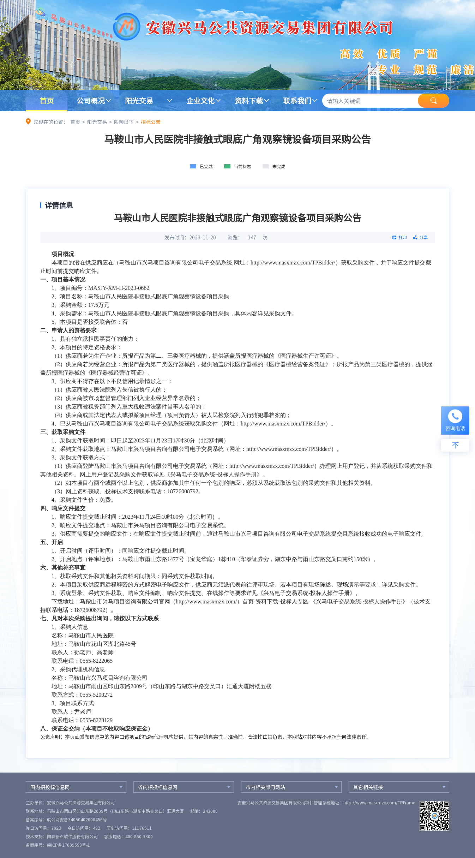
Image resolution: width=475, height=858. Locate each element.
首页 (47, 100)
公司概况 (91, 100)
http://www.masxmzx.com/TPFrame (379, 802)
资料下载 (249, 100)
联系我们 (297, 100)
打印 (402, 237)
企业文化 (200, 100)
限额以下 (124, 121)
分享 (423, 237)
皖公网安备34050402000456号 (77, 819)
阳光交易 (139, 100)
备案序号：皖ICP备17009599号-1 (58, 845)
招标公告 (151, 121)
